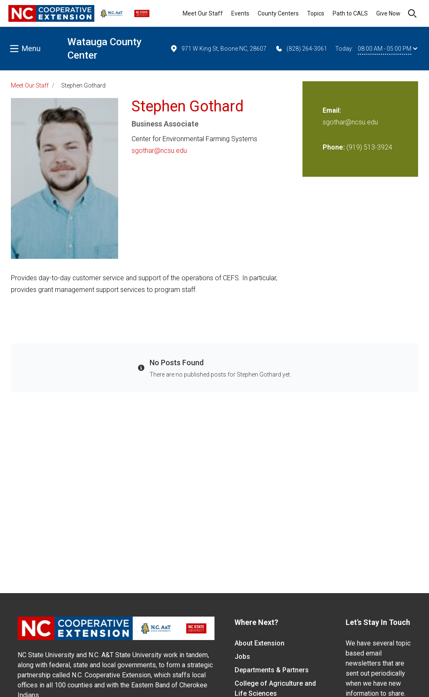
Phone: (334, 147)
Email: (332, 110)
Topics (315, 13)
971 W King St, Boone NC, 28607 (218, 48)
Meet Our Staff (203, 13)
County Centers (278, 13)
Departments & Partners (272, 670)
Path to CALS (350, 13)
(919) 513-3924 (369, 147)
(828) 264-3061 (301, 48)
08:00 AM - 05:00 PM (387, 48)
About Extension (259, 643)
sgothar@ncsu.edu (159, 151)
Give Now (388, 13)
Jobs (242, 657)
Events (240, 13)
